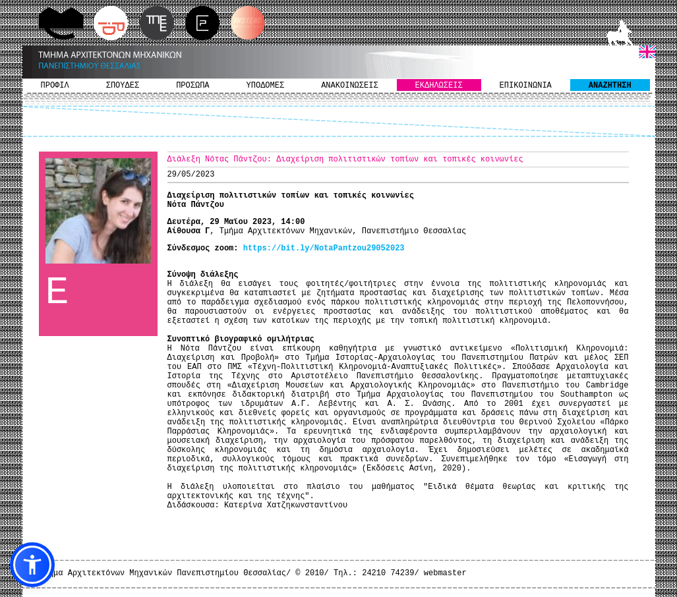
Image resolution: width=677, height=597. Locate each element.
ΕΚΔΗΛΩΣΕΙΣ (439, 85)
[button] (32, 565)
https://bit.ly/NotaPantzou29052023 (324, 248)
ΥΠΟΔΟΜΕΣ (266, 85)
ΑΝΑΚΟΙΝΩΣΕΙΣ (349, 85)
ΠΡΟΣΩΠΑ (192, 85)
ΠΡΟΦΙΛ (55, 85)
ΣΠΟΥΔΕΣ (122, 85)
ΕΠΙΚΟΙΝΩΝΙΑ (526, 85)
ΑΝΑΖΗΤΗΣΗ (610, 85)
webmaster (445, 573)
